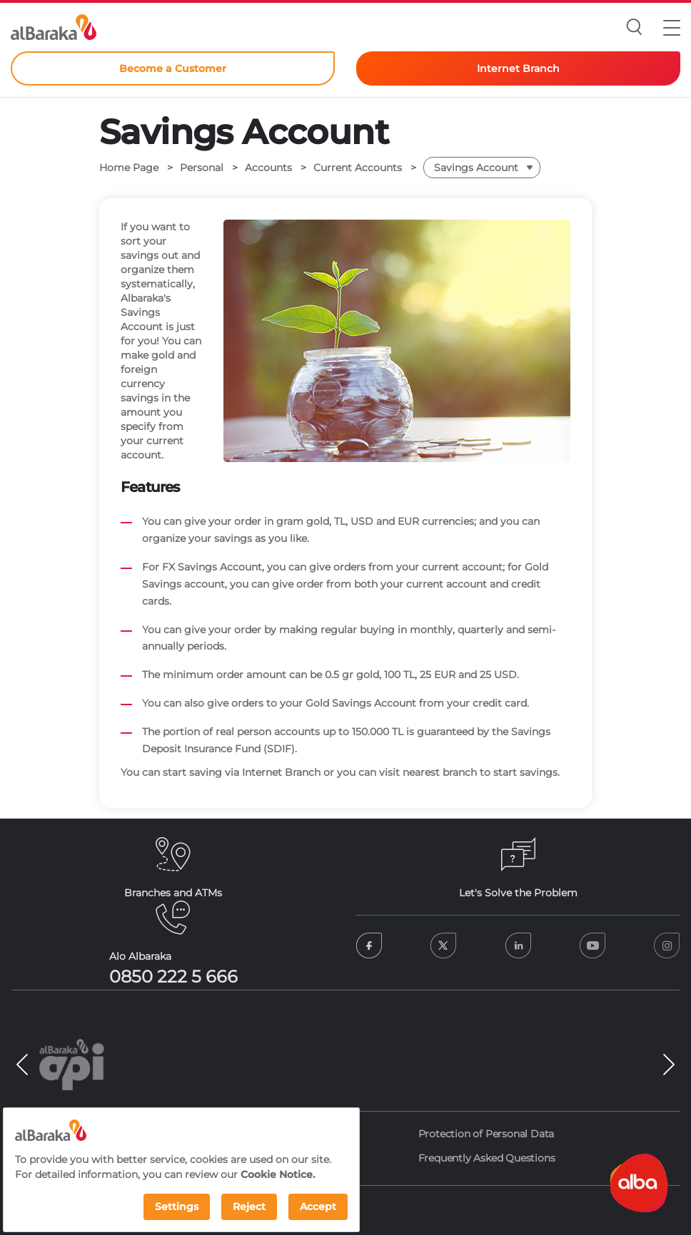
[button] (671, 27)
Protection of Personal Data (486, 1133)
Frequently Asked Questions (486, 1158)
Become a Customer (172, 68)
